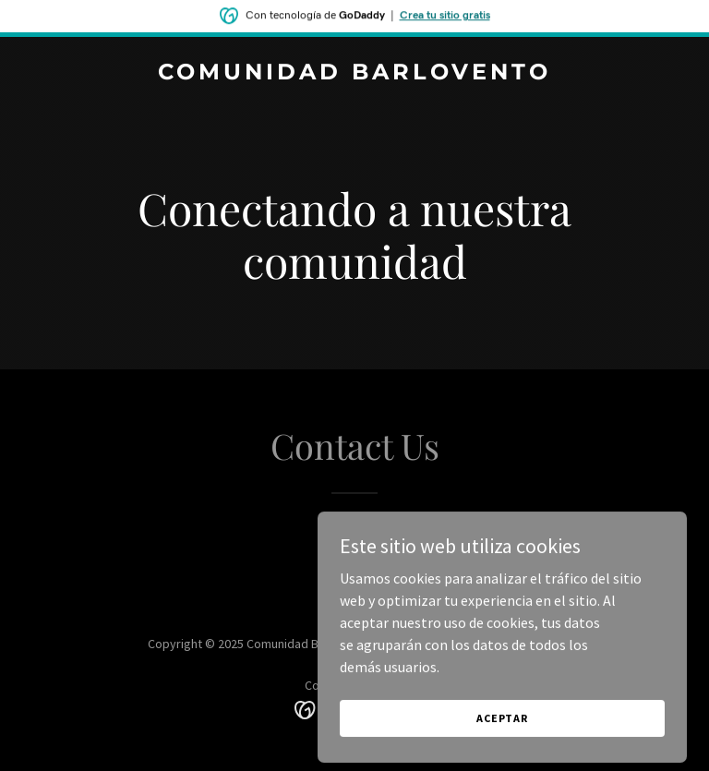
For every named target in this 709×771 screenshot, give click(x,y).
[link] (354, 74)
